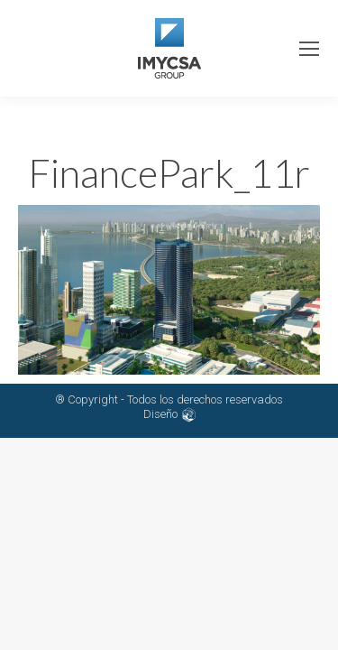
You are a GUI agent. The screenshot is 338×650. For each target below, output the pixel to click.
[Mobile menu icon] (309, 49)
